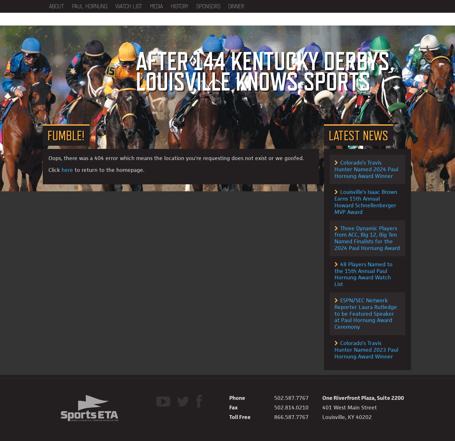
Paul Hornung (89, 6)
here (67, 169)
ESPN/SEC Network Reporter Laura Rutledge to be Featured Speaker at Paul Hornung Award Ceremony (365, 313)
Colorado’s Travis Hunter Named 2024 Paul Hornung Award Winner (366, 169)
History (179, 6)
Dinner (236, 6)
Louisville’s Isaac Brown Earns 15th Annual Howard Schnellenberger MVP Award (365, 201)
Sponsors (208, 6)
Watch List (128, 6)
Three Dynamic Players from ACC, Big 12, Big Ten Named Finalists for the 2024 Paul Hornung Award (367, 238)
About (56, 6)
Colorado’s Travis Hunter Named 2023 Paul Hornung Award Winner (366, 350)
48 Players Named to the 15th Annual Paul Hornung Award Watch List (363, 274)
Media (156, 6)
